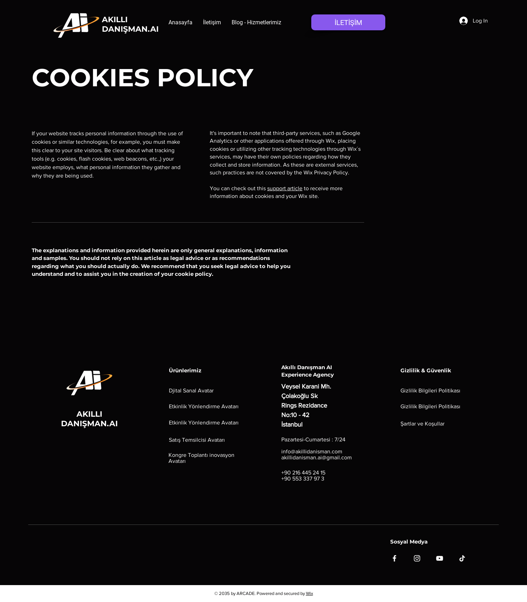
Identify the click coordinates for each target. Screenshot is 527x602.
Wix (309, 593)
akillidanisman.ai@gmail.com (316, 457)
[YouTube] (439, 558)
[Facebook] (394, 558)
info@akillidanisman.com (311, 451)
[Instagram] (417, 558)
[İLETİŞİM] (348, 22)
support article (284, 188)
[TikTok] (462, 558)
